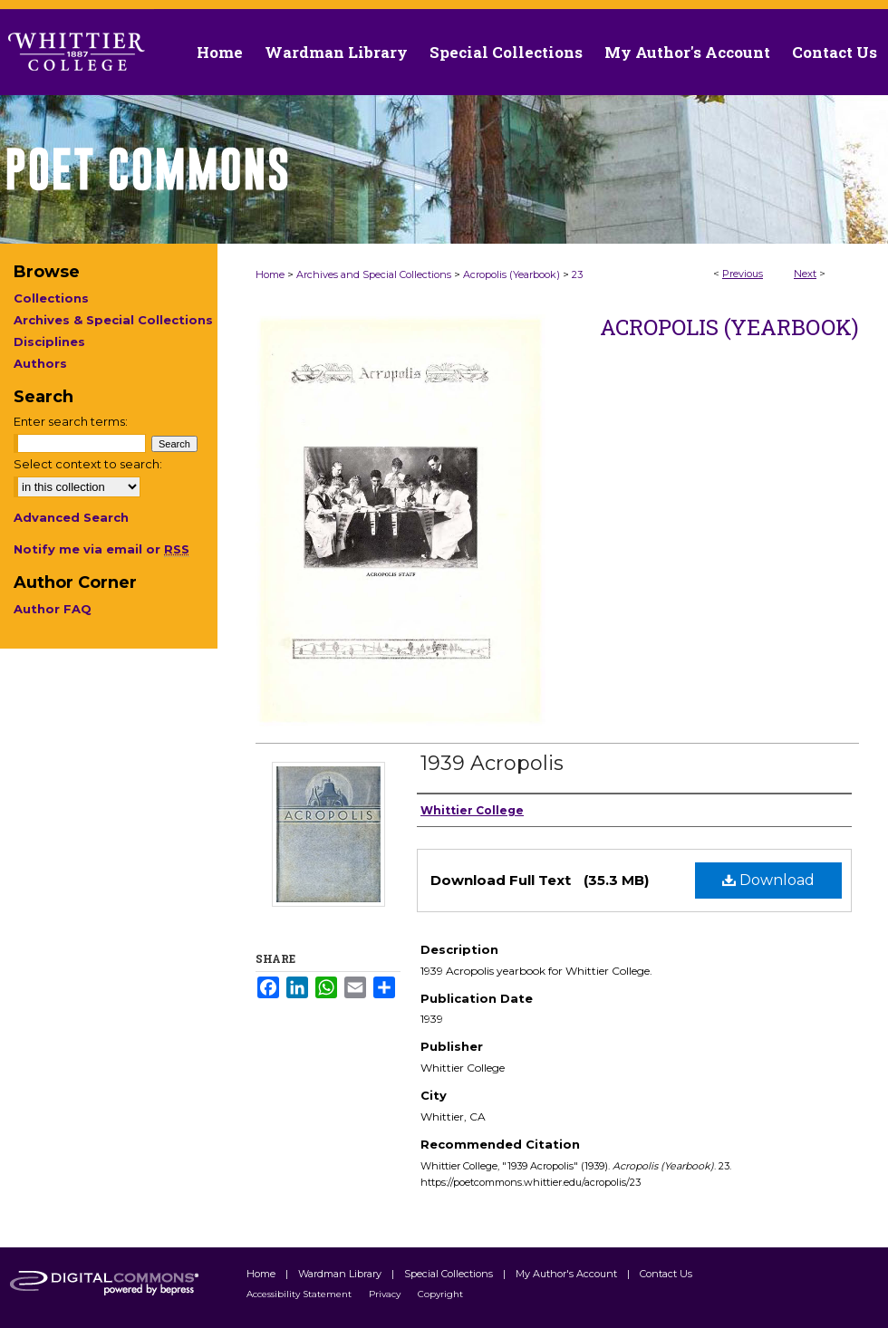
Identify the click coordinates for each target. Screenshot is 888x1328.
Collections (51, 298)
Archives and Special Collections (373, 274)
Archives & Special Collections (113, 320)
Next (805, 273)
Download (768, 880)
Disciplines (49, 341)
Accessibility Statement (300, 1294)
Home (270, 274)
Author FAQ (53, 608)
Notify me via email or (101, 549)
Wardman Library (341, 1273)
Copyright (440, 1294)
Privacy (386, 1294)
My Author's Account (568, 1273)
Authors (40, 363)
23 (577, 274)
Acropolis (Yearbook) (511, 274)
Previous (742, 273)
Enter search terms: (71, 421)
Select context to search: (88, 464)
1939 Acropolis (492, 763)
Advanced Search (71, 517)
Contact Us (834, 52)
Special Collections (450, 1273)
